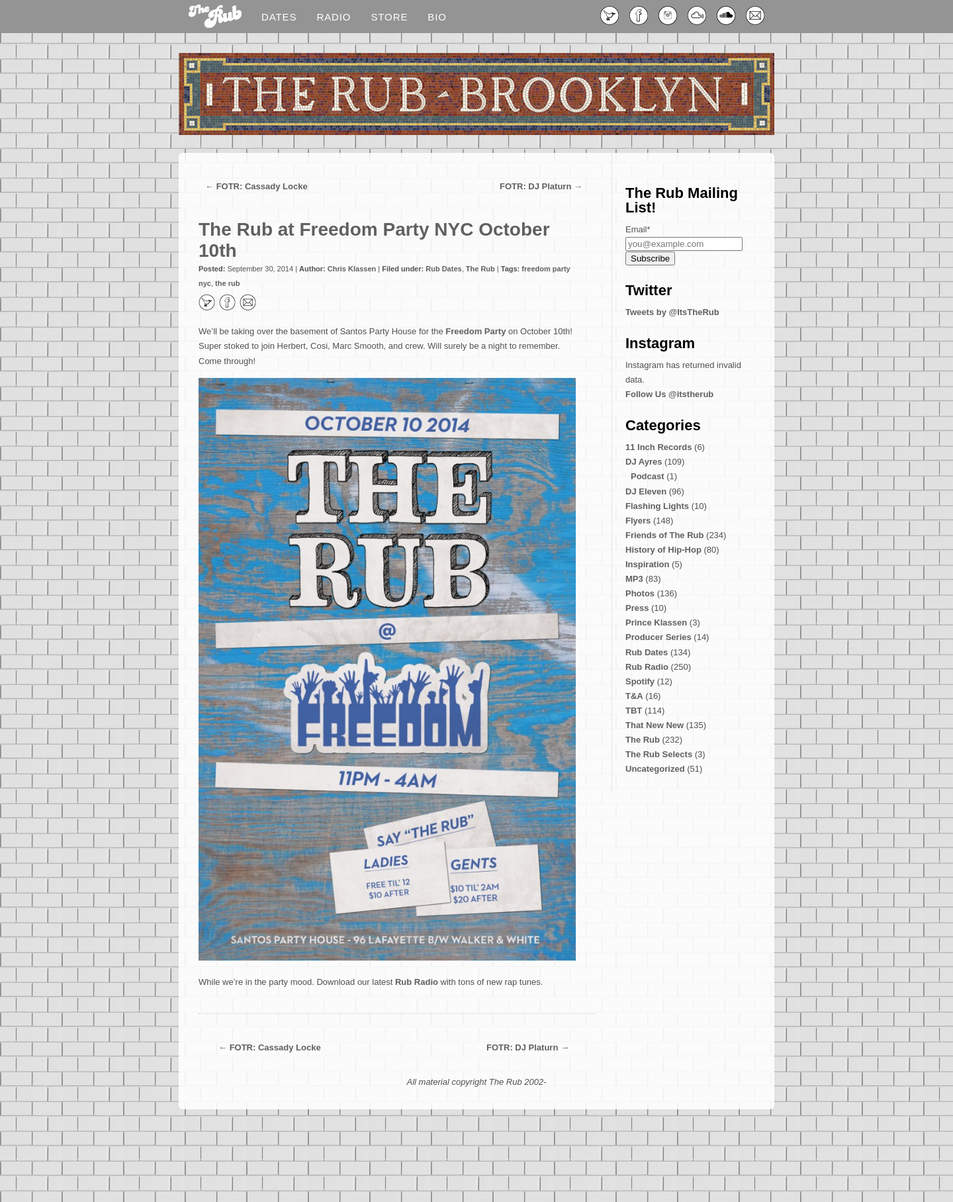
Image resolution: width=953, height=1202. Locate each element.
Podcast (647, 476)
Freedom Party (475, 331)
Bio (437, 17)
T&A (634, 696)
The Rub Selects (658, 754)
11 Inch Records (658, 447)
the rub (227, 283)
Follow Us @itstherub (669, 394)
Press (637, 608)
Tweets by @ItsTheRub (672, 312)
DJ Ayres (643, 462)
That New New (654, 725)
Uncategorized (655, 769)
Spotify (640, 681)
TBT (633, 711)
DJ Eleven (645, 491)
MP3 (634, 579)
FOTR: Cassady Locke (262, 186)
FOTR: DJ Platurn (535, 186)
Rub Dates (443, 269)
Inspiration (647, 564)
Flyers (638, 521)
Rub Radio (416, 982)
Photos (640, 593)
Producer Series (658, 637)
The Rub (480, 269)
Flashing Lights (657, 506)
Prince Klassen (656, 622)
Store (389, 17)
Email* (638, 229)
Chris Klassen (352, 269)
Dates (278, 17)
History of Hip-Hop (663, 550)
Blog (215, 17)
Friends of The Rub (664, 535)
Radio (333, 17)
